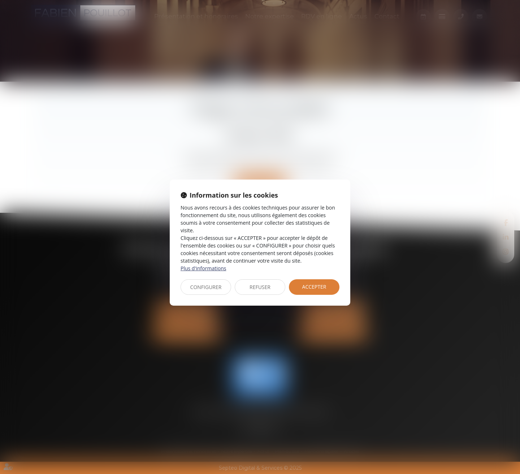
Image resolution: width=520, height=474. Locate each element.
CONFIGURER (206, 287)
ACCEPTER (314, 286)
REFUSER (260, 287)
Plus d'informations (203, 268)
